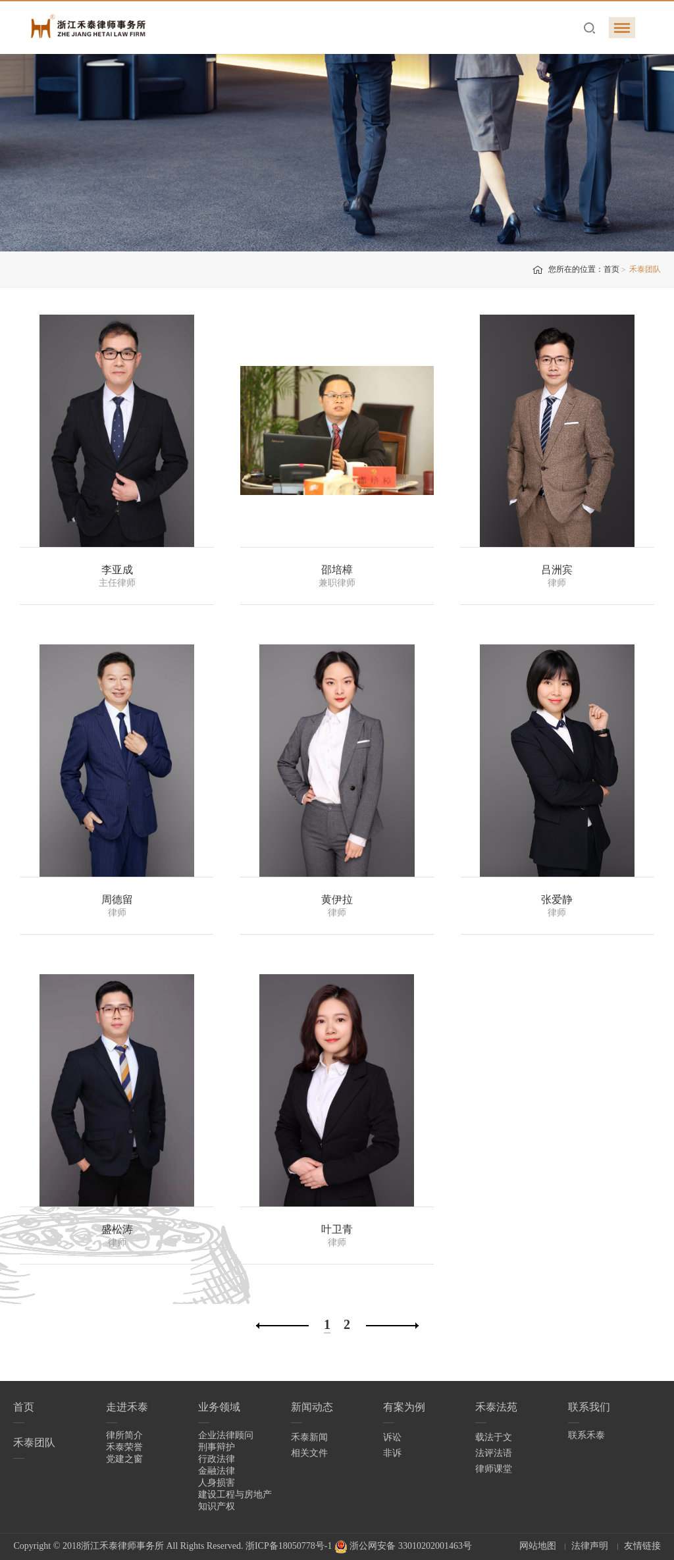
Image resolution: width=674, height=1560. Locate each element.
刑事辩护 (216, 1447)
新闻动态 (312, 1407)
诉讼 (392, 1437)
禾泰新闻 (309, 1437)
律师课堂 (493, 1469)
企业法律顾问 (225, 1435)
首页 (611, 269)
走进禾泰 (127, 1407)
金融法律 (216, 1471)
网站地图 (537, 1546)
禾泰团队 (34, 1442)
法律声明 (589, 1546)
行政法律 (216, 1459)
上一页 (282, 1325)
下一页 (392, 1325)
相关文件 (309, 1453)
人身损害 (216, 1483)
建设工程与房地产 (235, 1494)
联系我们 (589, 1407)
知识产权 (216, 1506)
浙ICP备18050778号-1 (289, 1546)
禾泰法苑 (496, 1407)
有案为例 (404, 1407)
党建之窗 (124, 1459)
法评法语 (493, 1453)
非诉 (392, 1453)
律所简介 (124, 1435)
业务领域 (219, 1407)
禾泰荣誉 (124, 1447)
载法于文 (493, 1437)
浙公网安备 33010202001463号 (403, 1546)
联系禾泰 (586, 1435)
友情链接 (642, 1546)
